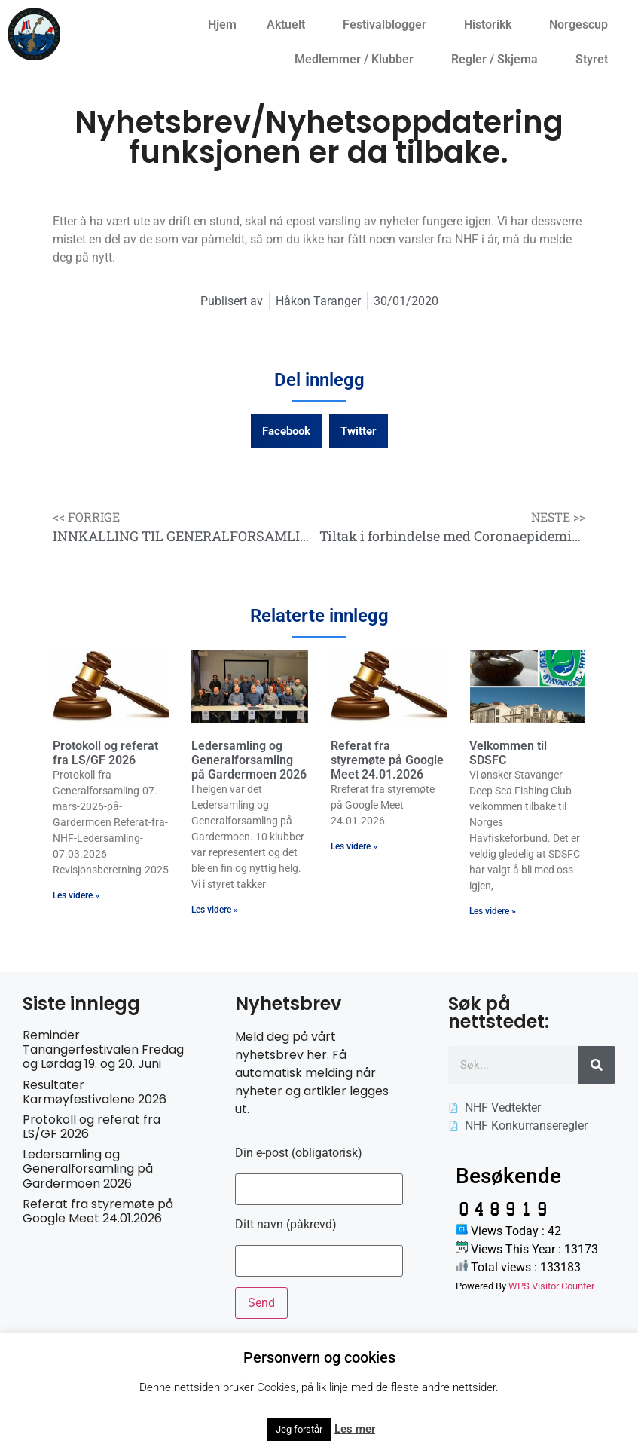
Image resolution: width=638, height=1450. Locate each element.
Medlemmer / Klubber (358, 59)
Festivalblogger (388, 24)
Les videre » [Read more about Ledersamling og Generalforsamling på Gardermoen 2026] (214, 909)
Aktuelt (290, 24)
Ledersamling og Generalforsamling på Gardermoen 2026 (249, 760)
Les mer (354, 1429)
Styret (595, 59)
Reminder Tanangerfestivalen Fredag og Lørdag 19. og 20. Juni (103, 1049)
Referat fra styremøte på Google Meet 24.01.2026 (387, 760)
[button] (286, 431)
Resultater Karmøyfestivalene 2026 (94, 1092)
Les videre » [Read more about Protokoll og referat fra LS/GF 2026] (76, 895)
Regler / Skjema (498, 59)
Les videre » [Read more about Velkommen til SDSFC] (492, 911)
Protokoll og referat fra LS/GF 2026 (105, 753)
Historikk (491, 24)
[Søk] (596, 1065)
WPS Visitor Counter (551, 1286)
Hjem (222, 24)
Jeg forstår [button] (299, 1429)
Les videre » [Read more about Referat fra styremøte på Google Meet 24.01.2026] (354, 846)
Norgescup (582, 24)
